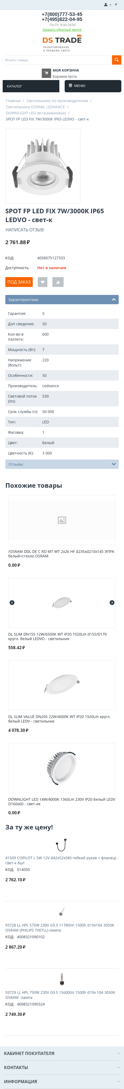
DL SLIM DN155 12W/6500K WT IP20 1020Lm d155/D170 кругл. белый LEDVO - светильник (57, 636)
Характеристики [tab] (62, 299)
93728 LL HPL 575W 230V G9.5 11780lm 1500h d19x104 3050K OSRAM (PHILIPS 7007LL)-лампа (59, 928)
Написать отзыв (25, 230)
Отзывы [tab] (62, 464)
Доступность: (17, 267)
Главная (13, 100)
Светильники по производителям (57, 100)
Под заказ (19, 282)
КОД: (9, 257)
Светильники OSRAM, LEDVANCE (35, 106)
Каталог (14, 86)
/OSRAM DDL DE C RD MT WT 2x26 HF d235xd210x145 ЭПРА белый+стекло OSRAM (61, 553)
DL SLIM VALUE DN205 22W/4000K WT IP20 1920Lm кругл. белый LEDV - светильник (59, 719)
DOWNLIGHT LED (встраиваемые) (36, 112)
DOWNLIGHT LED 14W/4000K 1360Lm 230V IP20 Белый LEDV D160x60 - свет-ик (61, 801)
